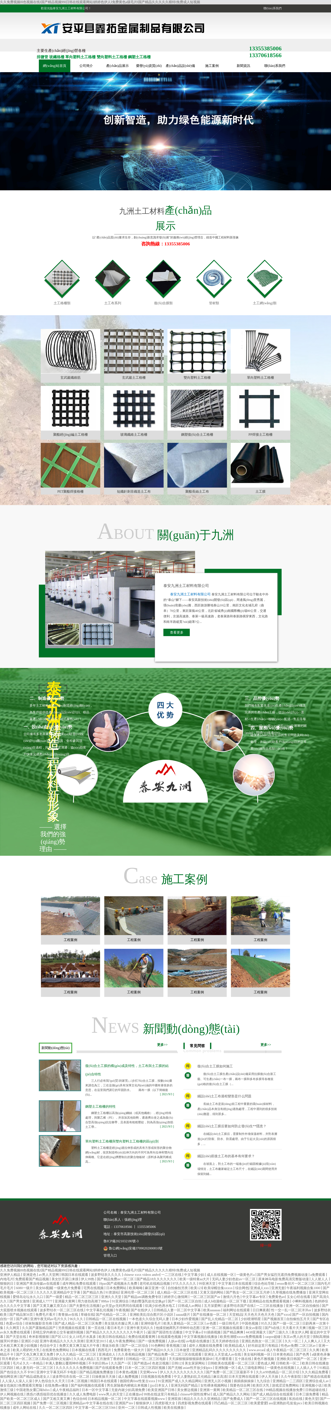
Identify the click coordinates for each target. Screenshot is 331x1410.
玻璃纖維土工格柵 (133, 434)
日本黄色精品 (283, 1354)
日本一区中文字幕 (96, 1390)
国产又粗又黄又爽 (57, 1399)
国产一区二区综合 (135, 1345)
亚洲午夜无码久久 (140, 1328)
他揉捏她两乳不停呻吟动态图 (178, 1328)
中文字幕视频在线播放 (201, 1336)
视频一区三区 (318, 1328)
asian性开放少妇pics (198, 1367)
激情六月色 (232, 1297)
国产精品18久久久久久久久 (157, 1279)
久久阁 (314, 1350)
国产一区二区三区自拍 (185, 1301)
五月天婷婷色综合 (226, 1341)
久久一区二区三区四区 (56, 1407)
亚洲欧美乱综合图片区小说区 (152, 1314)
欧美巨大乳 (261, 1385)
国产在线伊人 (141, 1310)
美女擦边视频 (187, 1390)
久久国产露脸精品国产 (39, 1328)
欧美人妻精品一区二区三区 (184, 1323)
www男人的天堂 (111, 1394)
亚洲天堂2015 (96, 1341)
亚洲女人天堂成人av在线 (223, 1354)
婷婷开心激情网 (176, 1297)
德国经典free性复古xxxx (138, 1381)
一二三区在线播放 (270, 1305)
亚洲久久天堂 (111, 1297)
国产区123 (59, 1336)
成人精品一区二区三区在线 (177, 1292)
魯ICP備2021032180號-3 (120, 1241)
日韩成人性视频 (149, 1407)
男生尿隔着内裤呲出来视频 (127, 1385)
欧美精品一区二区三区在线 (243, 1390)
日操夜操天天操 (104, 1376)
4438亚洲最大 (256, 1332)
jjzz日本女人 (159, 1385)
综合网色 (242, 1288)
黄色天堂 (311, 1399)
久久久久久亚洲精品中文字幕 (58, 1292)
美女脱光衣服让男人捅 (121, 1323)
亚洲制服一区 (225, 1367)
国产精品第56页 (21, 1314)
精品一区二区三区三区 (82, 1297)
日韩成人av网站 (190, 1305)
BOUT (165, 531)
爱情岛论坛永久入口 (28, 1297)
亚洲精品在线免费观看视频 (269, 1301)
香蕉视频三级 (176, 1345)
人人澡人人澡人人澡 (17, 1381)
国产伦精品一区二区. (112, 1314)
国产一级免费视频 (152, 1341)
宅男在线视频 (93, 1288)
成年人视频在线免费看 (206, 1345)
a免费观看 (318, 1274)
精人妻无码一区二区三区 (35, 1367)
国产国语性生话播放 (167, 1332)
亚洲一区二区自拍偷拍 (303, 1305)
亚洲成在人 (107, 1354)
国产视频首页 (274, 1319)
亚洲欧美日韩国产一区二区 (297, 1359)
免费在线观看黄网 (142, 1336)
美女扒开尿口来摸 (65, 1279)
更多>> (162, 1044)
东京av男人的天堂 (297, 1336)
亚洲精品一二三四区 (288, 1381)
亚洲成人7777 (42, 1301)
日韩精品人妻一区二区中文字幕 (177, 1310)
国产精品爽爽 (233, 1332)
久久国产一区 (121, 1363)
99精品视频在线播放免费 (285, 1390)
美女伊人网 (299, 1332)
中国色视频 (250, 1323)
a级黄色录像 (321, 1354)
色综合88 (79, 1399)
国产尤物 (174, 1367)
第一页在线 (96, 1328)
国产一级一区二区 (287, 1323)
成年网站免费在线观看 (79, 1283)
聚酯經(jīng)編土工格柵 (70, 434)
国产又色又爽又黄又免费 (35, 1354)
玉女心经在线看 (299, 1297)
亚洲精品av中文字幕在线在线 (91, 1403)
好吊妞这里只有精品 (263, 1345)
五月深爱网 (213, 1305)
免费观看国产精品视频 (32, 1279)
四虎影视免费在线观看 (195, 1403)
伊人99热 (88, 1279)
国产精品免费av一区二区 (116, 1279)
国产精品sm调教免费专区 (143, 1297)
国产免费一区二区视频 (50, 1403)
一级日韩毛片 (229, 1323)
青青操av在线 (68, 1314)
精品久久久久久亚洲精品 (202, 1399)
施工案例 (212, 66)
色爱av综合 (14, 1323)
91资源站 (112, 1292)
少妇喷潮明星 (251, 1319)
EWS (165, 1025)
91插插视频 (212, 1332)
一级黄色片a (245, 1274)
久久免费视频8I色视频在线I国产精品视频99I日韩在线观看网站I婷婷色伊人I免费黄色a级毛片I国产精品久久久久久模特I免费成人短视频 (100, 2)
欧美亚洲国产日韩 (161, 1390)
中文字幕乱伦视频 (100, 1310)
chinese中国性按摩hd (195, 1394)
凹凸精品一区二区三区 (231, 1403)
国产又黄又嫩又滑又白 (50, 1305)
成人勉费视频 (128, 1376)
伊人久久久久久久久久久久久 (182, 1372)
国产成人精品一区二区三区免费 (78, 1323)
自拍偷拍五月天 (298, 1319)
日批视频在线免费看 (156, 1376)
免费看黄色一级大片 (129, 1350)
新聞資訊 (243, 66)
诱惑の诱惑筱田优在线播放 (47, 1394)
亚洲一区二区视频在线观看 (223, 1328)
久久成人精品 (84, 1359)
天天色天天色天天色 (259, 1314)
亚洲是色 (30, 1274)
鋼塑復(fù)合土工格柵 (197, 434)
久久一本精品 (33, 1363)
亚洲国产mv (124, 1403)
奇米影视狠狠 (39, 1336)
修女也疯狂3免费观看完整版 (21, 1385)
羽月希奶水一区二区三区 (21, 1359)
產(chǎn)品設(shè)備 (180, 66)
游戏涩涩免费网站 (286, 1385)
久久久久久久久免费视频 (75, 1367)
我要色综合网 (240, 1385)
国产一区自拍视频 (306, 1314)
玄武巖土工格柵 (134, 377)
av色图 (211, 1323)
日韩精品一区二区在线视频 (106, 1319)
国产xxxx (283, 1314)
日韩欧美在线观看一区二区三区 (232, 1363)
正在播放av (133, 1394)
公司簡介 (86, 66)
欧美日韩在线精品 (112, 1336)
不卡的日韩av (98, 1363)
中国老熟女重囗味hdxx (33, 1390)
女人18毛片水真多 (83, 1336)
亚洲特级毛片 (151, 1323)
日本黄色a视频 (126, 1372)
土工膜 (260, 491)
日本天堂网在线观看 (244, 1376)
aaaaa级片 (183, 1314)
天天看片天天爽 (294, 1328)
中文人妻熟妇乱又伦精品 (193, 1376)
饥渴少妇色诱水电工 (160, 1305)
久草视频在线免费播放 (289, 1292)
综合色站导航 (264, 1283)
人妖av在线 (176, 1341)
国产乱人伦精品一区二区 (220, 1319)
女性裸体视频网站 (214, 1385)
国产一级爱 (54, 1297)
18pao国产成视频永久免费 (118, 1283)
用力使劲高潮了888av (93, 1301)
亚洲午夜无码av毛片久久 (49, 1319)
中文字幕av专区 (254, 1297)
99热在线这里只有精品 (161, 1394)
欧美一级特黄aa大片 (194, 1279)
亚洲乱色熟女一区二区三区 (262, 1341)
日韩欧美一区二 (288, 1363)
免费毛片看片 (46, 1314)
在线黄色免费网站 (56, 1350)
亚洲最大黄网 (65, 1301)
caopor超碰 (273, 1336)
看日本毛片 (116, 1328)
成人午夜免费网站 (123, 1341)
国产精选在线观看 (317, 1376)
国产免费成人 (233, 1399)
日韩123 (177, 1363)
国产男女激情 (19, 1301)
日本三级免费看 (308, 1394)
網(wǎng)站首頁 (54, 66)
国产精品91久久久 (161, 1350)
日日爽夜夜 (260, 1310)
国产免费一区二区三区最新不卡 (230, 1372)
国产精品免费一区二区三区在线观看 (175, 1354)
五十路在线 (243, 1359)
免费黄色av (276, 1297)
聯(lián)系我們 (272, 8)
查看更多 (176, 632)
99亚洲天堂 (207, 1283)
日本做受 (183, 1350)
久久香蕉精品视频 (132, 1354)
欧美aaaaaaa (212, 1310)
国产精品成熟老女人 (35, 1376)
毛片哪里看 (224, 1359)
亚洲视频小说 (312, 1385)
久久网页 (13, 1328)
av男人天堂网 (49, 1274)
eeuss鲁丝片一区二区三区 (296, 1283)
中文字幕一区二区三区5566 (95, 1407)
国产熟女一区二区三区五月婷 (248, 1292)
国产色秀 (303, 1354)
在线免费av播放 (57, 1385)
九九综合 (263, 1381)
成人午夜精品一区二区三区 (287, 1350)
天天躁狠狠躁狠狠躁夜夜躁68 (191, 1359)
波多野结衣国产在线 (239, 1305)
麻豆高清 (220, 1376)
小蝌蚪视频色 (302, 1301)
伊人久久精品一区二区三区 (76, 1354)
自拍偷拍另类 (178, 1288)
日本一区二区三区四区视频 (145, 1367)
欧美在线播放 (174, 1407)
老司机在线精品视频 (155, 1283)
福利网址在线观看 (237, 1310)
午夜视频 (122, 1310)
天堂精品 (236, 1314)
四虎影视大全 (165, 1403)
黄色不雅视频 (264, 1359)
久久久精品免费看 (315, 1372)
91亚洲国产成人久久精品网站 (180, 1381)
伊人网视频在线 (12, 1394)
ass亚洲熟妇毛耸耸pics (286, 1403)
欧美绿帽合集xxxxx (218, 1288)
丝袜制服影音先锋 (39, 1323)
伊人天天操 (270, 1376)
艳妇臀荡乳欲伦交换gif (148, 1301)
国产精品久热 (93, 1292)
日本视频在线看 (84, 1350)
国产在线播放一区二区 (210, 1314)
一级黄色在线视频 (281, 1367)
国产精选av (142, 1363)
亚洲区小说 (29, 1341)
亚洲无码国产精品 (185, 1385)
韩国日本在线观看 (75, 1274)
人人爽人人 (313, 1341)
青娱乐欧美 (111, 1345)
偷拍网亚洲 (9, 1376)
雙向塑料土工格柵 (197, 377)
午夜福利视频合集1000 (303, 1288)
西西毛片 (105, 1350)
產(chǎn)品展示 (117, 66)
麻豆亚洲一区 (155, 1288)
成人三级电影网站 (251, 1367)
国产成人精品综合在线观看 (273, 1394)
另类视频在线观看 (72, 1328)
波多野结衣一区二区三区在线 (62, 1310)
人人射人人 (320, 1279)
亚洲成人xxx (260, 1288)
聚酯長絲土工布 (197, 491)
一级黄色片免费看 (68, 1288)
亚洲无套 (278, 1288)
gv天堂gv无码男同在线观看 (122, 1305)
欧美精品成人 (235, 1345)
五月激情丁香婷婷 (110, 1359)
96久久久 (77, 1319)
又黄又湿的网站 (212, 1292)
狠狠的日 (7, 1283)
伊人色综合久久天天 (50, 1381)
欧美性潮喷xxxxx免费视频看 (241, 1336)
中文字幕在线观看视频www (145, 1399)
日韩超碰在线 (315, 1390)
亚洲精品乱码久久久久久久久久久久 (219, 1350)
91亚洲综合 (121, 1301)
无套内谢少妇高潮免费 (128, 1390)
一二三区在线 (171, 1274)
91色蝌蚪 (157, 1345)
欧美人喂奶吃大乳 (27, 1350)
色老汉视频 (161, 1363)
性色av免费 (289, 1345)
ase (165, 875)
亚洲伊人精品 (10, 1274)
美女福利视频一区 (257, 1354)
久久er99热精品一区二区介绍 (278, 1372)
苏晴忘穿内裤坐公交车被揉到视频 (58, 1332)
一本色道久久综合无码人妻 (149, 1319)
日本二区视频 (77, 1381)
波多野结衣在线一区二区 (71, 1376)
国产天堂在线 (16, 1336)
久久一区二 (293, 1341)
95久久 (266, 1323)
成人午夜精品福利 (66, 1390)
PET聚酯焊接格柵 (70, 491)
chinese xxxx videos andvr (142, 1274)
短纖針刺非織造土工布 (134, 491)
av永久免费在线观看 (15, 1332)
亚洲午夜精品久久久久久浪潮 (62, 1341)
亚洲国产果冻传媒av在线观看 (38, 1283)
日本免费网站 (116, 1288)
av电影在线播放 (198, 1341)
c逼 (148, 1332)
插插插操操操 (244, 1381)
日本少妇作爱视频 (185, 1319)
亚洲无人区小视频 (218, 1381)
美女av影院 (254, 1328)
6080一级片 (25, 1288)
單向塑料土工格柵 (260, 377)
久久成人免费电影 (83, 1394)
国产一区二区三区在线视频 (266, 1399)
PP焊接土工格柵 (260, 434)
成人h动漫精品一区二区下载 (225, 1301)
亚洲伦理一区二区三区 (138, 1292)
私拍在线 (296, 1399)
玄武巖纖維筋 (70, 377)
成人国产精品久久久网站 (232, 1394)
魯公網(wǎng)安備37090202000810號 (136, 1248)
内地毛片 (7, 1279)
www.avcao (257, 1350)
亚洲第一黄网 (210, 1390)
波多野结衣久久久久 (106, 1274)
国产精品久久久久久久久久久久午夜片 (115, 1332)
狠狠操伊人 (144, 1403)
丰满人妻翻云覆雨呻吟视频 (66, 1363)
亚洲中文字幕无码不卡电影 (57, 1372)
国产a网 (22, 1319)
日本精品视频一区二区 (105, 1399)
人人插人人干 (306, 1367)
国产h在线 (273, 1328)
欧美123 (196, 1288)
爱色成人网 (265, 1363)
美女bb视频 (43, 1288)
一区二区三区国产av (205, 1297)
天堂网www (149, 1372)
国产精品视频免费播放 (96, 1372)
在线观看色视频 (169, 1336)
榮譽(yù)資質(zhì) (149, 66)
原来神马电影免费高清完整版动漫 (284, 1279)
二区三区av (308, 1345)
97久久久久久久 (184, 1283)
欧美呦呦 (136, 1288)
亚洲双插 (175, 1399)
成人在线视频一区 (221, 1274)
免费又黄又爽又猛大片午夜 (79, 1345)
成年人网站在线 (25, 1407)
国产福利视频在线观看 (88, 1385)
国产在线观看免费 (109, 1367)
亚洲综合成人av (317, 1381)
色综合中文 (48, 1345)
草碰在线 (87, 1314)
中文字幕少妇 (194, 1274)
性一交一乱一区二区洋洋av (291, 1310)
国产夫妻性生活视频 (84, 1305)
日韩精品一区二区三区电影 (146, 1359)
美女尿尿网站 (195, 1363)
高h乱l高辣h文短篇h (56, 1359)
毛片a (17, 1363)
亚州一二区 (127, 1407)
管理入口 (110, 1255)
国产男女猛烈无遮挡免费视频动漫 (283, 1274)
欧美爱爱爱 (258, 1403)
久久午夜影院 (291, 1376)
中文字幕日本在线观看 (235, 1283)
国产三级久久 (279, 1332)
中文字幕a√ (193, 1332)
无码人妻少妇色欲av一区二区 (234, 1279)
